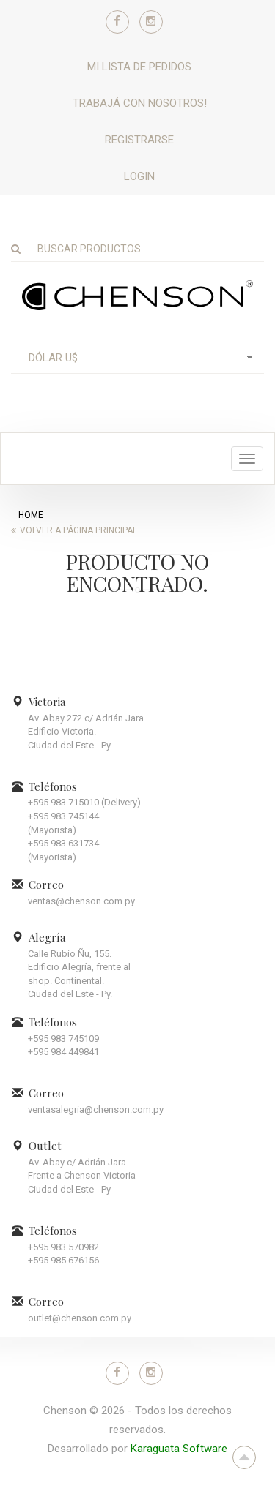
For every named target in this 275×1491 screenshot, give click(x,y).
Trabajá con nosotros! (140, 103)
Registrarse (139, 139)
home (30, 515)
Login (139, 176)
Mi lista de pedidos (139, 66)
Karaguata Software (179, 1448)
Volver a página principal (78, 530)
